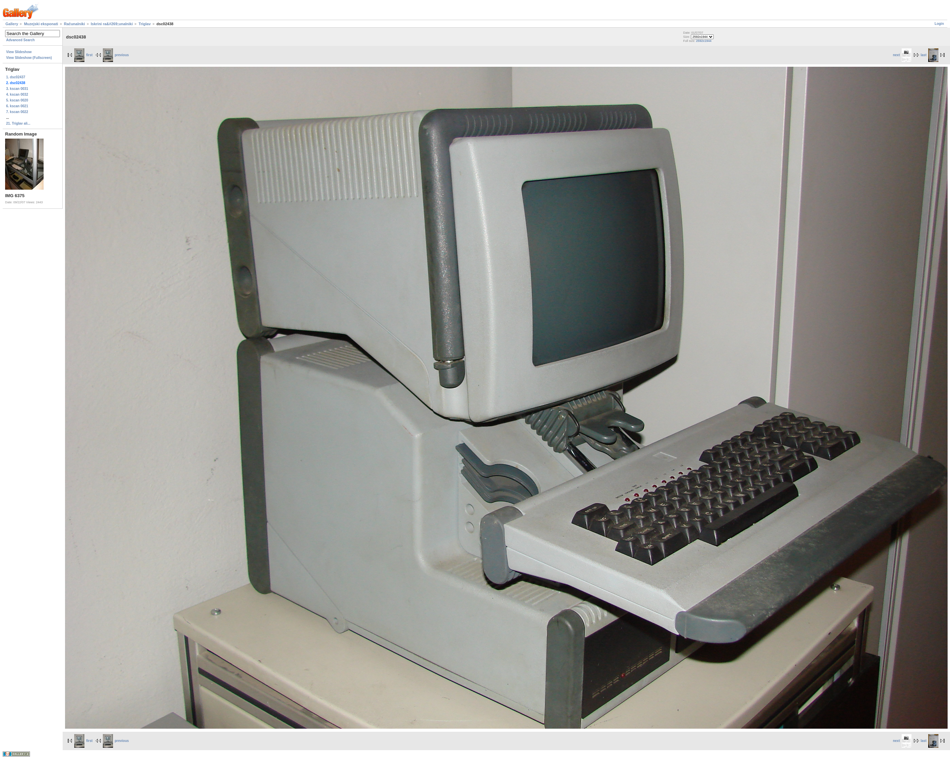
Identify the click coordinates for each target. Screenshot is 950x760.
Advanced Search (20, 40)
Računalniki (74, 24)
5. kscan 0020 (17, 100)
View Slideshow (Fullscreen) (29, 58)
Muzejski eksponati (41, 24)
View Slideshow (19, 52)
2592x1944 (703, 41)
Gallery (11, 24)
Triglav (145, 24)
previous (116, 55)
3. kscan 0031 (17, 89)
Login (939, 24)
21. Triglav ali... (18, 123)
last (929, 55)
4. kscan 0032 (17, 94)
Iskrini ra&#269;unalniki (112, 24)
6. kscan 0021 (17, 106)
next (902, 55)
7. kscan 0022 (17, 112)
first (83, 55)
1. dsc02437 (15, 77)
